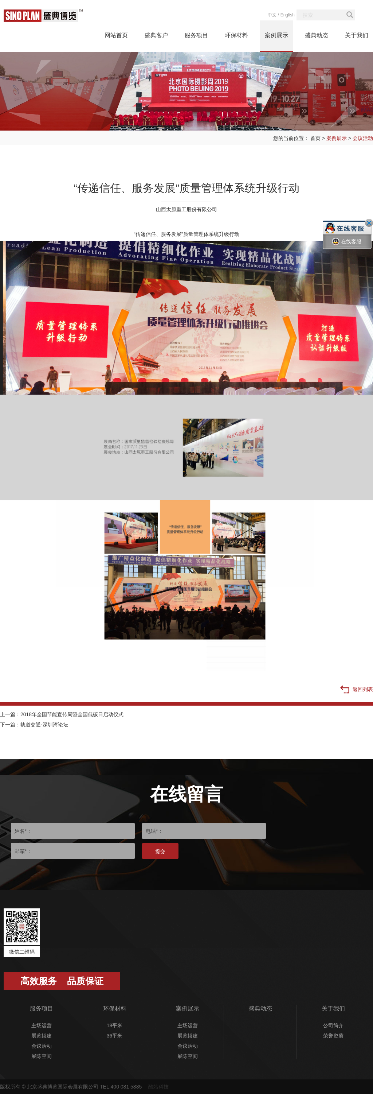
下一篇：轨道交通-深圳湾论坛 (34, 725)
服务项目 (196, 35)
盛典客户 (156, 35)
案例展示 (276, 35)
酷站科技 (158, 1087)
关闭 (369, 223)
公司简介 (333, 1025)
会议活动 (363, 138)
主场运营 (41, 1025)
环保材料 (236, 35)
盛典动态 (316, 35)
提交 (160, 851)
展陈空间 (41, 1056)
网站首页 (116, 35)
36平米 (115, 1036)
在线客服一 (346, 247)
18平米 (115, 1025)
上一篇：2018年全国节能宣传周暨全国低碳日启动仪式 (61, 714)
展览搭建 (41, 1036)
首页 (315, 138)
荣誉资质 (333, 1036)
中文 (272, 15)
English (287, 15)
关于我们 (356, 35)
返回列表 (356, 690)
